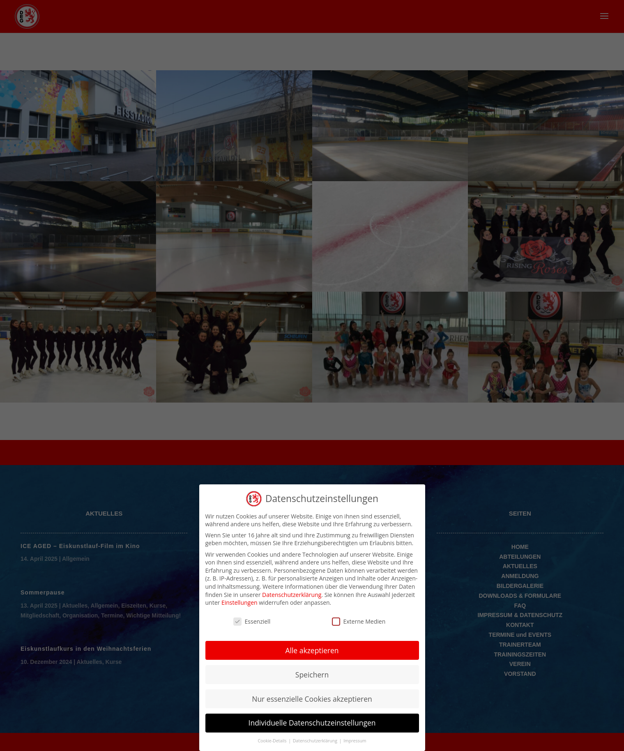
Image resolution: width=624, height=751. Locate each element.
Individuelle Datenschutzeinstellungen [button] (312, 722)
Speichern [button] (312, 674)
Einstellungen (239, 602)
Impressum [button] (354, 740)
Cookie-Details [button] (273, 740)
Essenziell (252, 620)
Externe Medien (359, 620)
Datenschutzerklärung (291, 594)
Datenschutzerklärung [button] (315, 740)
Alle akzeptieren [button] (311, 649)
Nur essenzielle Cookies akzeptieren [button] (312, 698)
